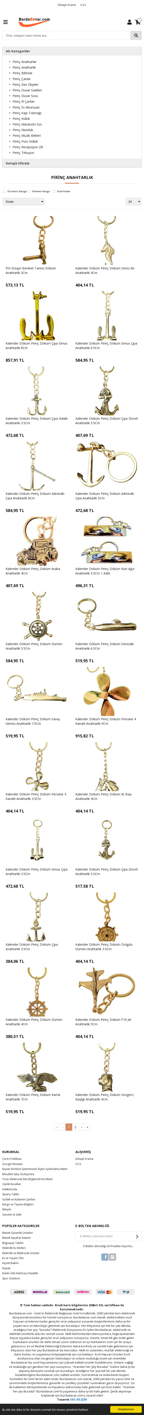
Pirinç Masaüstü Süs (27, 124)
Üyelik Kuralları (11, 1184)
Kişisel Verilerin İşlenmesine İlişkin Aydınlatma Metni (35, 1169)
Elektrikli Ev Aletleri (14, 1248)
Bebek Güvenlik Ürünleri (17, 1233)
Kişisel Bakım (10, 1263)
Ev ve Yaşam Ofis (13, 1258)
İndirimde (63, 191)
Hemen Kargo (41, 191)
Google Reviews (12, 1164)
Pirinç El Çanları (24, 101)
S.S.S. (83, 5)
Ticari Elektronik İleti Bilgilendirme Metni (27, 1179)
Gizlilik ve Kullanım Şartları (18, 1199)
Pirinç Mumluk (23, 130)
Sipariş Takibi (10, 1194)
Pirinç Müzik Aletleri (27, 135)
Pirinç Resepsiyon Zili (28, 147)
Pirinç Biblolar (22, 73)
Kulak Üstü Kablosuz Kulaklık (20, 1273)
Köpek (6, 1268)
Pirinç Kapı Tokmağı (27, 113)
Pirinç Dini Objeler (25, 84)
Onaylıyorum (126, 1409)
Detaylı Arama (67, 5)
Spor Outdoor (11, 1278)
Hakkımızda (9, 1189)
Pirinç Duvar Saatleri (27, 90)
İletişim (6, 1209)
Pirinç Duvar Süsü (25, 96)
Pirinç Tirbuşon (23, 153)
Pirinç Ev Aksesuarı (26, 107)
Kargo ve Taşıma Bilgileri (18, 1204)
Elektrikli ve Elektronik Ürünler (21, 1253)
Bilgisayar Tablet (12, 1243)
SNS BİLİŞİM (78, 1399)
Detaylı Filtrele (17, 163)
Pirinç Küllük (21, 118)
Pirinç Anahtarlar (24, 62)
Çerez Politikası (12, 1159)
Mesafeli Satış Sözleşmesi (18, 1174)
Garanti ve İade (12, 1214)
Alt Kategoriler (18, 51)
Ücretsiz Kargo (17, 191)
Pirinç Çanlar (22, 79)
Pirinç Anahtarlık (24, 67)
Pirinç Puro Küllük (25, 141)
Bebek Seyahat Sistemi (16, 1238)
